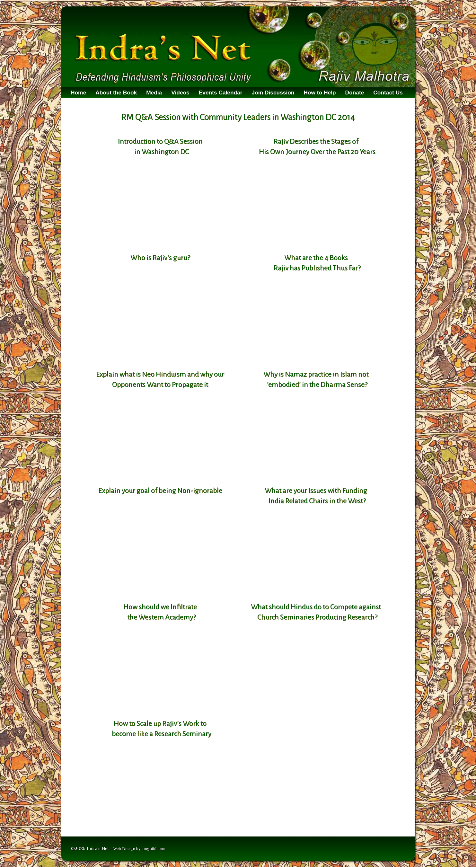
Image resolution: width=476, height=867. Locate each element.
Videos (180, 92)
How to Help (320, 92)
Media (154, 92)
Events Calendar (220, 92)
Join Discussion (273, 92)
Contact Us (387, 92)
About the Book (116, 92)
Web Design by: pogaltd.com (139, 848)
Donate (354, 92)
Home (78, 92)
